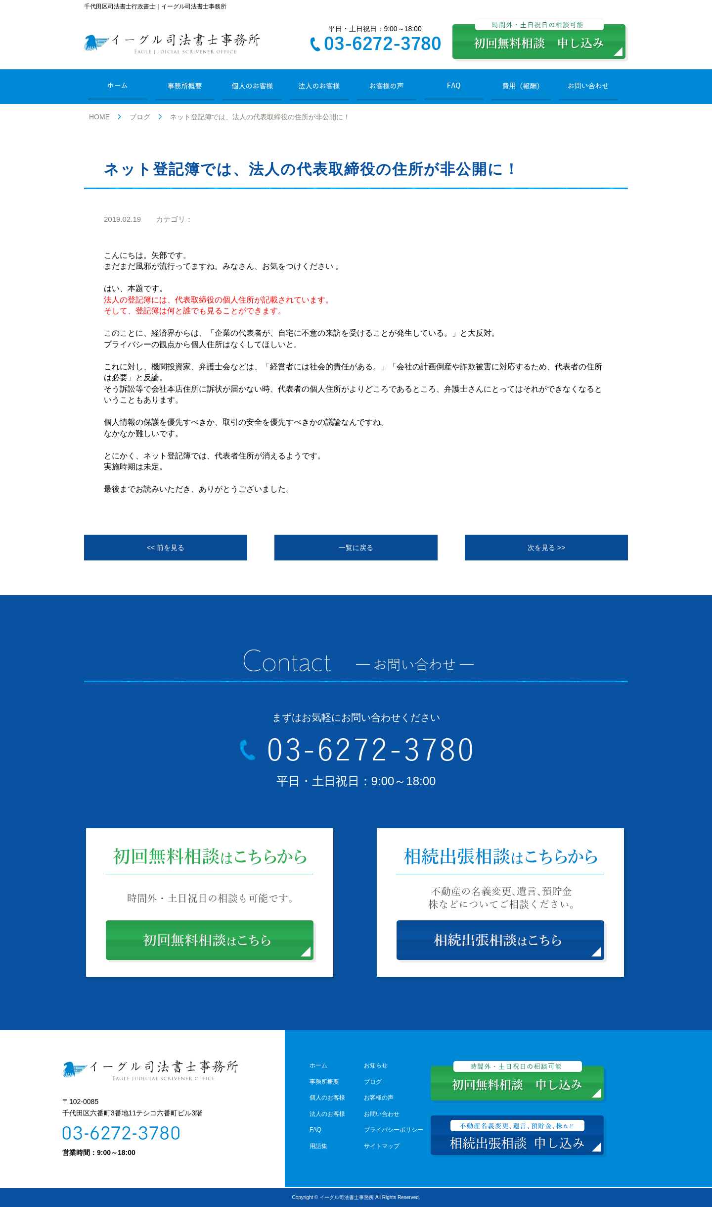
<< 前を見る (165, 548)
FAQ (315, 1129)
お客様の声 (379, 1097)
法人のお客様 (327, 1113)
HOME (99, 117)
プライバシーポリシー (393, 1129)
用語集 (318, 1146)
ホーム (318, 1065)
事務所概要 (324, 1081)
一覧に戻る (356, 548)
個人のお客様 (327, 1097)
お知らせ (376, 1065)
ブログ (140, 117)
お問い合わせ (382, 1113)
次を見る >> (546, 548)
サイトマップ (382, 1146)
